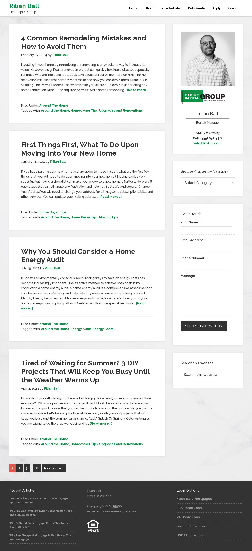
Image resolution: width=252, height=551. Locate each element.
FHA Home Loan (189, 507)
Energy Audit (81, 329)
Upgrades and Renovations (121, 110)
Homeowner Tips (84, 110)
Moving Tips (108, 217)
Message (188, 276)
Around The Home (53, 105)
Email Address (193, 240)
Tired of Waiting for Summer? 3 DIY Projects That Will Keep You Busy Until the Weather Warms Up (85, 371)
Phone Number (193, 258)
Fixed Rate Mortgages (194, 498)
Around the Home (55, 110)
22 (37, 468)
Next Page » (54, 468)
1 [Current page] (12, 468)
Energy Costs (103, 329)
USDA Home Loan (191, 535)
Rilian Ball (24, 6)
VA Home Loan (188, 517)
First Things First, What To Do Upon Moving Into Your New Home (80, 148)
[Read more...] (138, 90)
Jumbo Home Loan (192, 526)
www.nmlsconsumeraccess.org (112, 511)
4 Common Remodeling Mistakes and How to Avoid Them (83, 42)
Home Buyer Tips (53, 212)
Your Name (191, 222)
